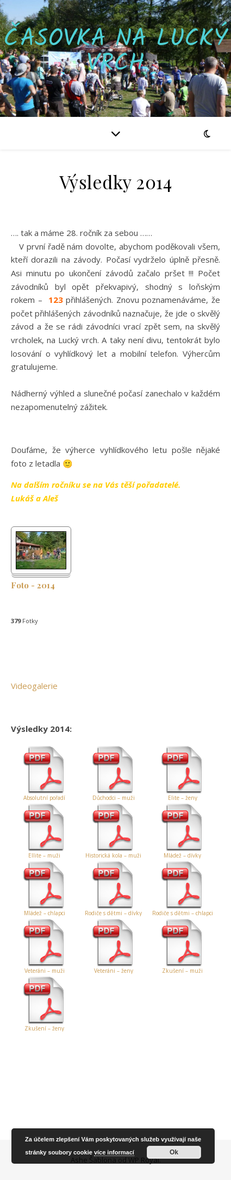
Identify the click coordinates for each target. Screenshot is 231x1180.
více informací (114, 1152)
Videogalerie (34, 685)
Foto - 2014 (33, 585)
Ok (174, 1152)
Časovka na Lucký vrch (115, 51)
